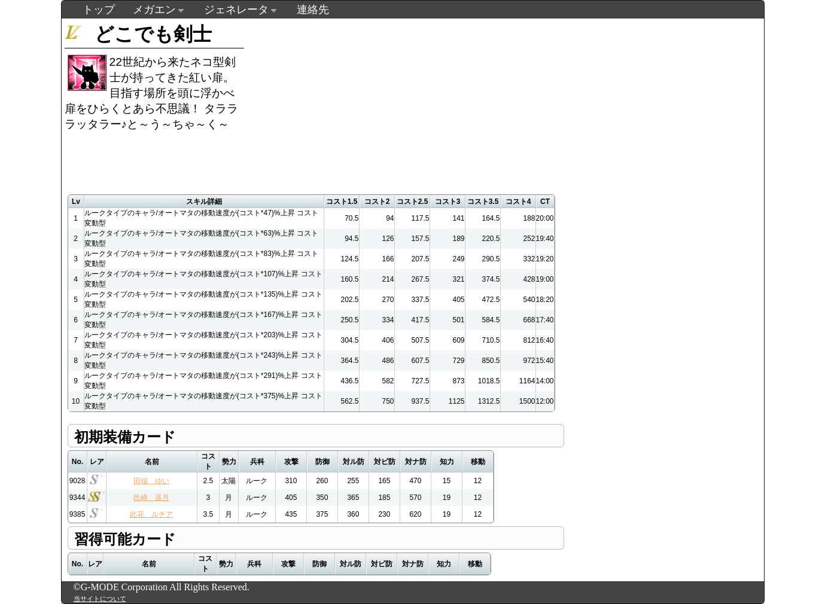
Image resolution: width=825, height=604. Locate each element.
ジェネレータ (236, 10)
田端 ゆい (151, 481)
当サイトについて (100, 598)
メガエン (154, 10)
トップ (99, 10)
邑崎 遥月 (151, 497)
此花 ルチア (151, 514)
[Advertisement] (473, 102)
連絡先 (313, 10)
